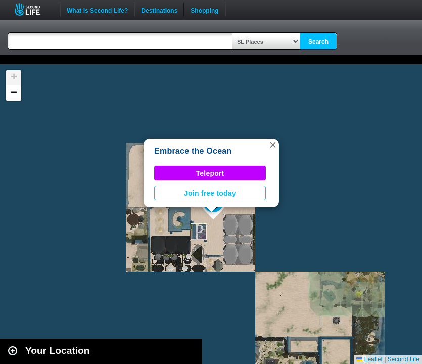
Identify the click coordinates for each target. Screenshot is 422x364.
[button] (273, 145)
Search (318, 42)
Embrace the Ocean (192, 151)
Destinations (159, 9)
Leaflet (369, 359)
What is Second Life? (97, 9)
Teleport (210, 173)
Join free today (210, 193)
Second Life (33, 9)
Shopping (204, 9)
